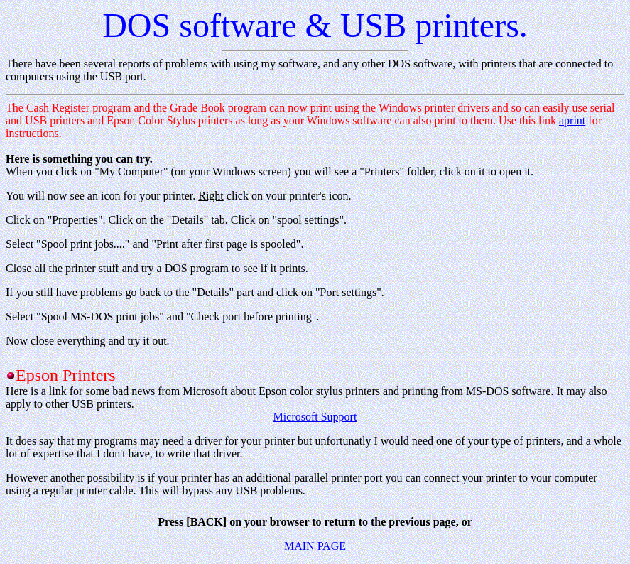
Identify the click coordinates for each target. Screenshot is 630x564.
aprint (572, 120)
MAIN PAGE (315, 546)
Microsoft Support (315, 417)
